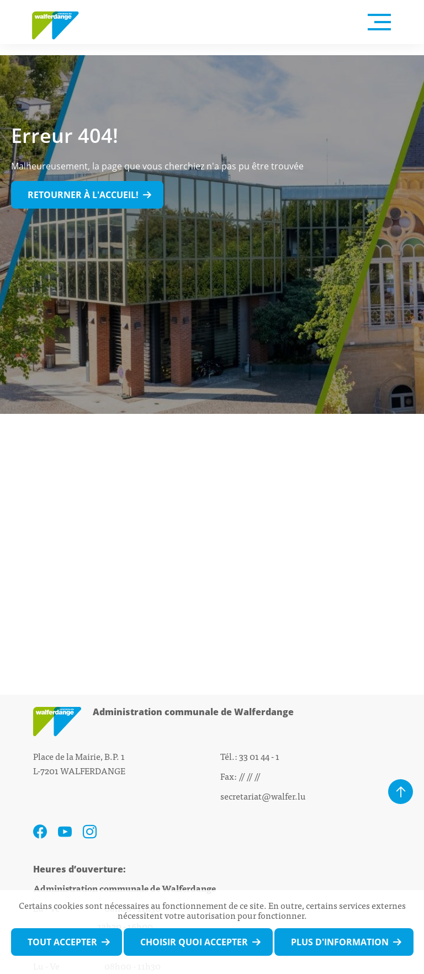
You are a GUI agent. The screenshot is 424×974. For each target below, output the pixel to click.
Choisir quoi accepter (194, 942)
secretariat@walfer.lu (263, 796)
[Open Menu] (379, 22)
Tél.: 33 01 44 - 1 (249, 756)
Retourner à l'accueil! (83, 195)
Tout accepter (62, 942)
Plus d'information (340, 942)
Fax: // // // (240, 776)
